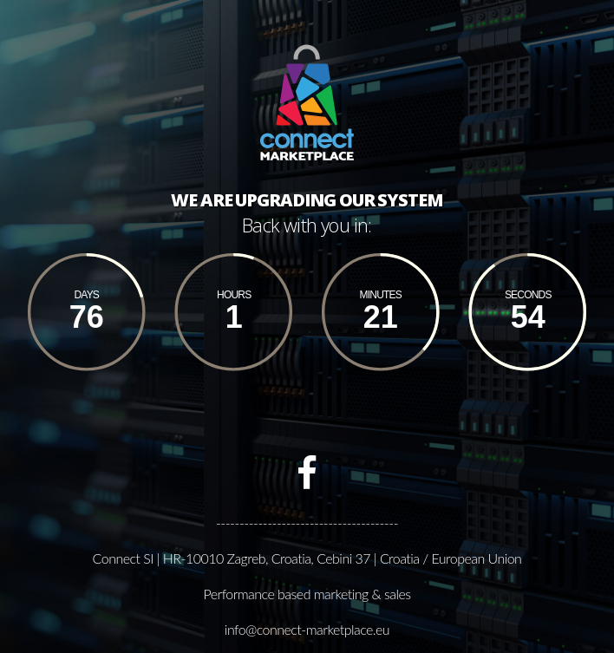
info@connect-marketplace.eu (307, 629)
